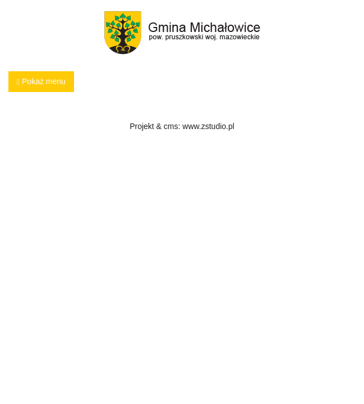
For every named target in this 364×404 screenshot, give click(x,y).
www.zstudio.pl (208, 126)
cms (171, 126)
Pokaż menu (41, 81)
